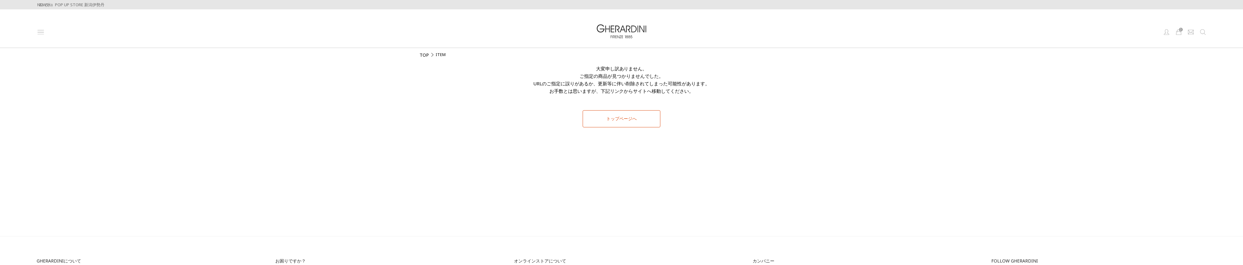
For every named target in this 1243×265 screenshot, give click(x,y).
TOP (424, 55)
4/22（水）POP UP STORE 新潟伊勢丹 (69, 4)
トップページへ (621, 118)
